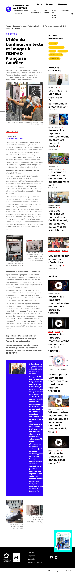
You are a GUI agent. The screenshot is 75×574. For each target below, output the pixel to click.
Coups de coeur (53, 166)
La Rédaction (68, 571)
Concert (57, 127)
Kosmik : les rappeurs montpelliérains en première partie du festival (58, 342)
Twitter (2, 120)
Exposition (65, 250)
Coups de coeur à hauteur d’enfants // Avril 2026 (58, 260)
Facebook (2, 113)
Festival (50, 450)
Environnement (54, 58)
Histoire (57, 409)
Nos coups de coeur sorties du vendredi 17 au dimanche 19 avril (58, 178)
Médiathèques (52, 207)
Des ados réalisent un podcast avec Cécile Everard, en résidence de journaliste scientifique (58, 220)
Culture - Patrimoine (12, 131)
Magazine (31, 556)
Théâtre (50, 369)
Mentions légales (54, 571)
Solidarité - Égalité (12, 133)
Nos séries (31, 559)
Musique (50, 127)
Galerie (50, 87)
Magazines (62, 4)
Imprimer (21, 67)
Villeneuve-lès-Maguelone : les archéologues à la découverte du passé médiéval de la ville (58, 422)
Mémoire (51, 409)
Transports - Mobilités (56, 47)
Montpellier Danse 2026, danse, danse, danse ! (57, 458)
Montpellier (12, 136)
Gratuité (52, 51)
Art (56, 87)
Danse (57, 450)
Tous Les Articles (19, 26)
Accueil (9, 26)
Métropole (53, 43)
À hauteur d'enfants (54, 205)
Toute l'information (35, 562)
